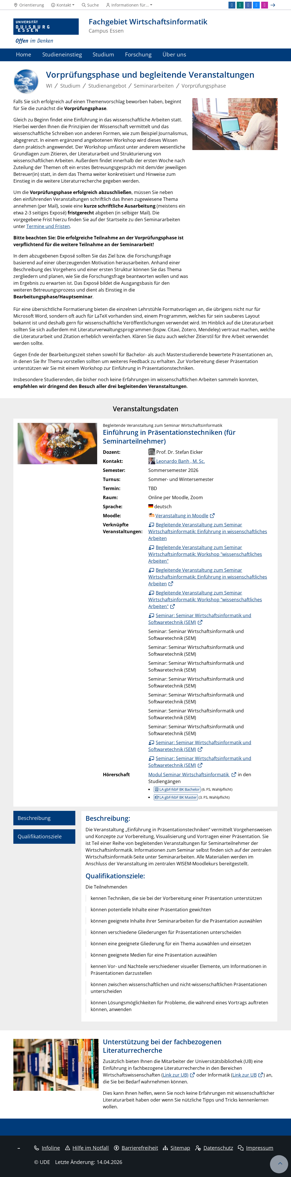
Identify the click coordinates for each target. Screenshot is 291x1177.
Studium (103, 54)
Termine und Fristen (48, 226)
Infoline (47, 1147)
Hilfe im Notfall (87, 1147)
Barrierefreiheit (136, 1147)
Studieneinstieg (62, 54)
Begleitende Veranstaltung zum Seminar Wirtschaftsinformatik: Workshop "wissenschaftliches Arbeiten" (205, 554)
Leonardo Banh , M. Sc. (176, 461)
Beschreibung (34, 818)
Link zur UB (244, 1075)
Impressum (255, 1147)
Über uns (174, 54)
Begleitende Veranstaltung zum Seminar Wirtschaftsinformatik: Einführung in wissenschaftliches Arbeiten (207, 531)
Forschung (138, 54)
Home (23, 54)
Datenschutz (214, 1147)
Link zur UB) (175, 1075)
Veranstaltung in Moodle (181, 515)
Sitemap (176, 1147)
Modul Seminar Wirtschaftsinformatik (189, 774)
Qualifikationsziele (40, 836)
